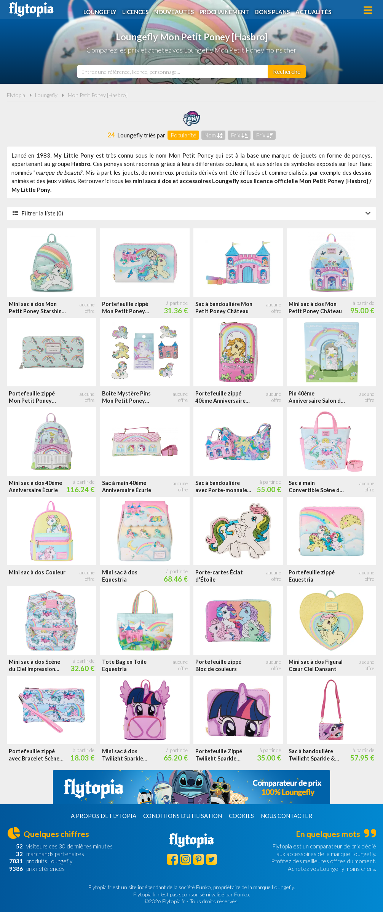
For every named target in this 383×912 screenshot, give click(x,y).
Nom (213, 135)
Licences (137, 10)
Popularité (183, 135)
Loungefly (101, 10)
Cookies (241, 815)
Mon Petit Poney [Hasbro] (98, 95)
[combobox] (172, 71)
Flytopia (31, 9)
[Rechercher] (287, 71)
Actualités (315, 10)
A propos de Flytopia (103, 815)
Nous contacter (286, 815)
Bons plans (274, 10)
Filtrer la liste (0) (191, 213)
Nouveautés (175, 10)
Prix (239, 135)
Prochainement (226, 10)
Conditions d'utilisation (182, 815)
